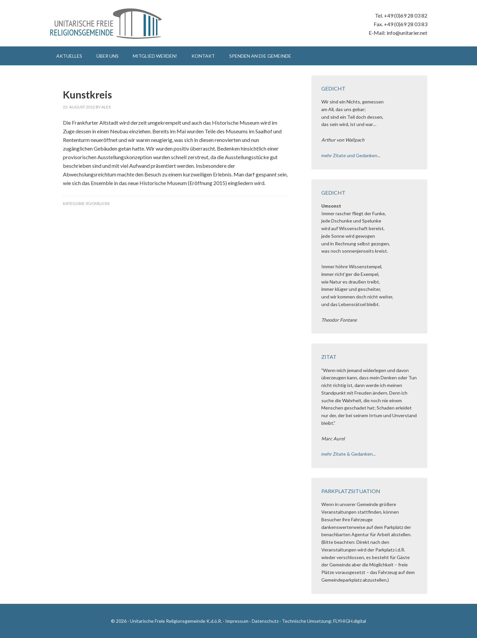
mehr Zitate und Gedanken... (350, 155)
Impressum (236, 621)
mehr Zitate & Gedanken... (348, 454)
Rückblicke (98, 203)
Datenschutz (265, 621)
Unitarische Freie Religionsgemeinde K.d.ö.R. (106, 23)
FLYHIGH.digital (349, 621)
